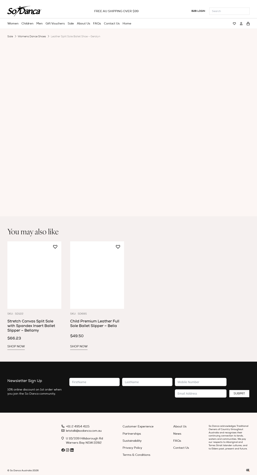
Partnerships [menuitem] (132, 434)
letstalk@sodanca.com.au (84, 431)
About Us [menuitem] (180, 426)
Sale (10, 36)
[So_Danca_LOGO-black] (24, 11)
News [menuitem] (177, 434)
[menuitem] (13, 23)
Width (95, 119)
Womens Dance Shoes (32, 36)
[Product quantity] (107, 132)
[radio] (130, 100)
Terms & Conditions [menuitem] (136, 455)
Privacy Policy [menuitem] (132, 448)
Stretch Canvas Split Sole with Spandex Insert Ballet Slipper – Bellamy (31, 326)
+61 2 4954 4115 (77, 426)
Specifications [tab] (130, 146)
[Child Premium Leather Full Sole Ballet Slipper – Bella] (97, 275)
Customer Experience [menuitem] (138, 426)
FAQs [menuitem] (177, 441)
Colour (96, 100)
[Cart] (248, 23)
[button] (92, 130)
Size (94, 109)
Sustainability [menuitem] (132, 441)
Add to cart (130, 132)
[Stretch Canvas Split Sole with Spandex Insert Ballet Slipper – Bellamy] (34, 275)
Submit (239, 393)
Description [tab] (104, 146)
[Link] (234, 24)
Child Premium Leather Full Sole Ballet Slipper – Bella (94, 323)
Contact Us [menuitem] (181, 448)
